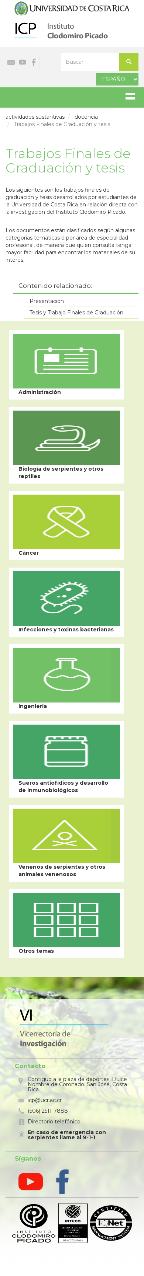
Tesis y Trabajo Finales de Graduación (76, 312)
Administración (39, 392)
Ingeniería (32, 706)
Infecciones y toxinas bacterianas (66, 629)
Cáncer (28, 553)
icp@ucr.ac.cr (45, 1100)
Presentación (47, 301)
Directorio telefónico (54, 1121)
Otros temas (36, 951)
